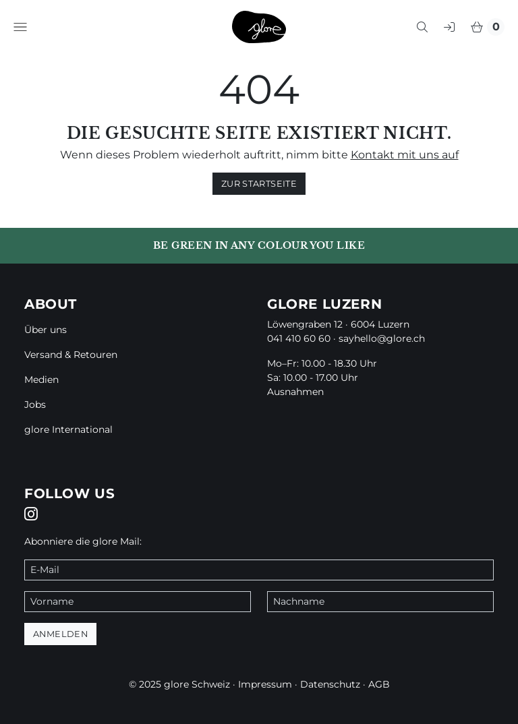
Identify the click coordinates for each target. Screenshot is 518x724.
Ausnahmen (295, 392)
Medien (41, 379)
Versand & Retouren (70, 355)
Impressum (265, 684)
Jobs (35, 404)
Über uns (45, 330)
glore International (68, 429)
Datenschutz (330, 684)
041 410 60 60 (298, 338)
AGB (379, 684)
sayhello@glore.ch (382, 338)
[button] (20, 27)
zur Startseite (259, 184)
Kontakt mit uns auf (405, 154)
